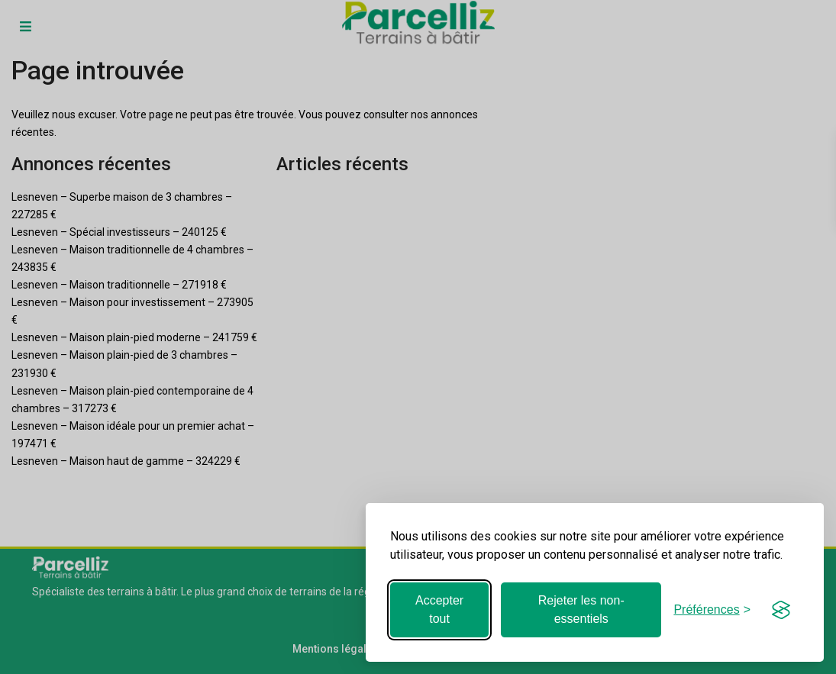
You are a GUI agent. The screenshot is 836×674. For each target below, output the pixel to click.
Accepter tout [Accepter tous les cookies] (439, 609)
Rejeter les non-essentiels (581, 609)
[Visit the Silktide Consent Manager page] (781, 610)
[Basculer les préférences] (711, 609)
